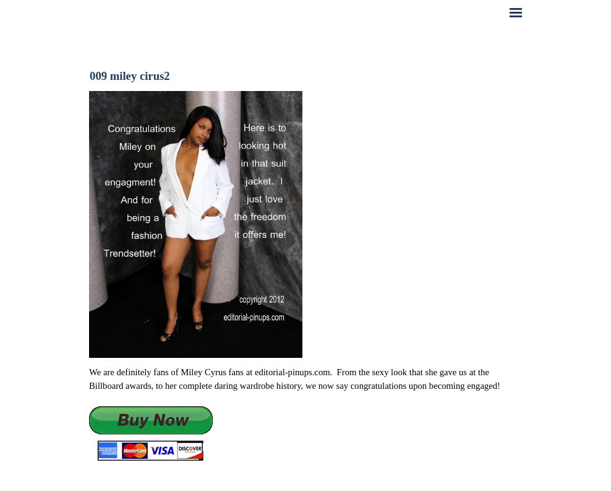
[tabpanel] (305, 414)
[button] (151, 434)
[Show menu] (515, 12)
